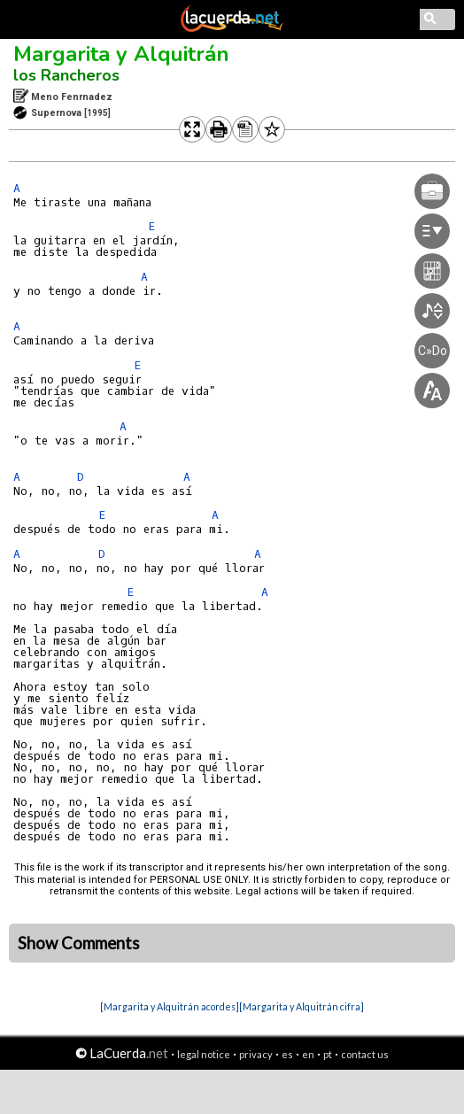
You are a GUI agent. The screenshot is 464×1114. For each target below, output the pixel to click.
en (308, 1054)
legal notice (203, 1054)
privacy (256, 1054)
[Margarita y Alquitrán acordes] (169, 1006)
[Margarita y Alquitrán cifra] (301, 1006)
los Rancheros (66, 75)
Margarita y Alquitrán (121, 54)
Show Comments (79, 943)
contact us (365, 1054)
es (287, 1054)
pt (327, 1054)
